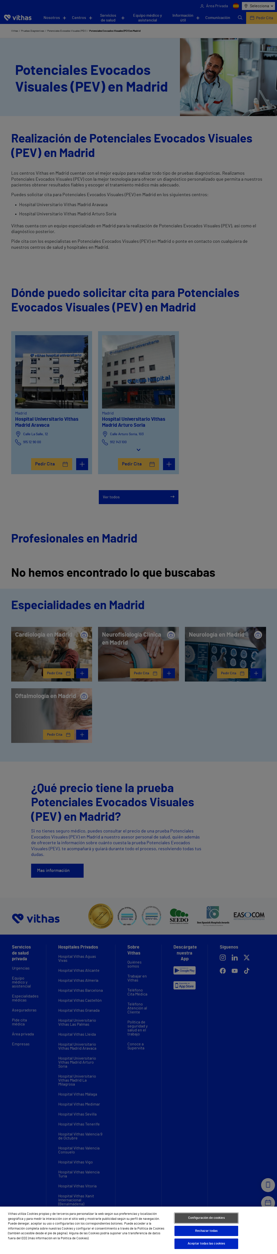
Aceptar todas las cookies (206, 1243)
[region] (138, 1230)
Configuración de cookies (206, 1218)
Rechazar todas (206, 1231)
